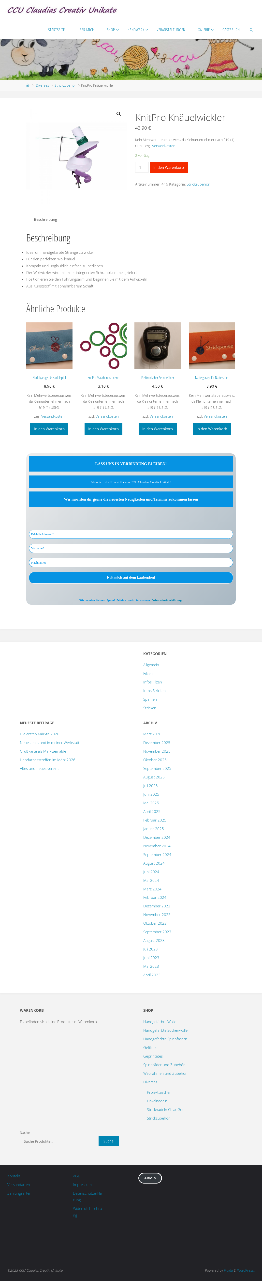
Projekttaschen (159, 1092)
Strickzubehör (65, 85)
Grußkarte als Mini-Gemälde (43, 751)
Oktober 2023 (155, 923)
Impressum (82, 1184)
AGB (76, 1175)
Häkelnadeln (157, 1100)
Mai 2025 (151, 802)
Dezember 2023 (156, 905)
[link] (251, 29)
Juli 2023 (150, 949)
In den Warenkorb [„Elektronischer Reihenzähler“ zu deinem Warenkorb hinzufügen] (157, 428)
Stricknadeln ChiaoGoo (166, 1109)
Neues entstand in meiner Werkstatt (49, 742)
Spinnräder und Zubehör (164, 1064)
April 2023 (151, 974)
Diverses (42, 85)
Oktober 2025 (155, 759)
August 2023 (154, 940)
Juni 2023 (151, 957)
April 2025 (151, 811)
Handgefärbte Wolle (159, 1021)
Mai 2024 (151, 880)
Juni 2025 (151, 794)
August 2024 (154, 863)
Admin (150, 1178)
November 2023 (157, 914)
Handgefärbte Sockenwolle (165, 1030)
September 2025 (157, 768)
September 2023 (157, 931)
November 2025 (157, 751)
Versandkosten (163, 145)
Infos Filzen (152, 682)
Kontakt (13, 1175)
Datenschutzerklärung (166, 600)
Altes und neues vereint (39, 768)
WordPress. (246, 1270)
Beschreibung (45, 219)
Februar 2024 (154, 897)
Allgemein (151, 664)
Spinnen (150, 699)
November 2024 (157, 845)
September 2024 (157, 854)
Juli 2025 (150, 785)
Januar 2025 (153, 828)
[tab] (45, 219)
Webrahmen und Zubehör (165, 1073)
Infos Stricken (154, 690)
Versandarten (18, 1184)
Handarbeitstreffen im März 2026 (47, 759)
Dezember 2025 (156, 742)
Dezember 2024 (156, 837)
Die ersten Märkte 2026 (39, 733)
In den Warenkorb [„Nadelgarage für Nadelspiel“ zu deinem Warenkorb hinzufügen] (49, 428)
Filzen (148, 673)
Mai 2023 (151, 966)
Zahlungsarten (19, 1193)
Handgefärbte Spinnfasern (165, 1038)
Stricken (149, 707)
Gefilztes (150, 1047)
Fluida (228, 1270)
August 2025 (154, 777)
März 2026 (152, 733)
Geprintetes (153, 1056)
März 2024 (152, 888)
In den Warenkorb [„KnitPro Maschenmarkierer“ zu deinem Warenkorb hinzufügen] (103, 428)
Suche (25, 1132)
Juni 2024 (151, 871)
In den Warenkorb (168, 167)
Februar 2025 (154, 820)
